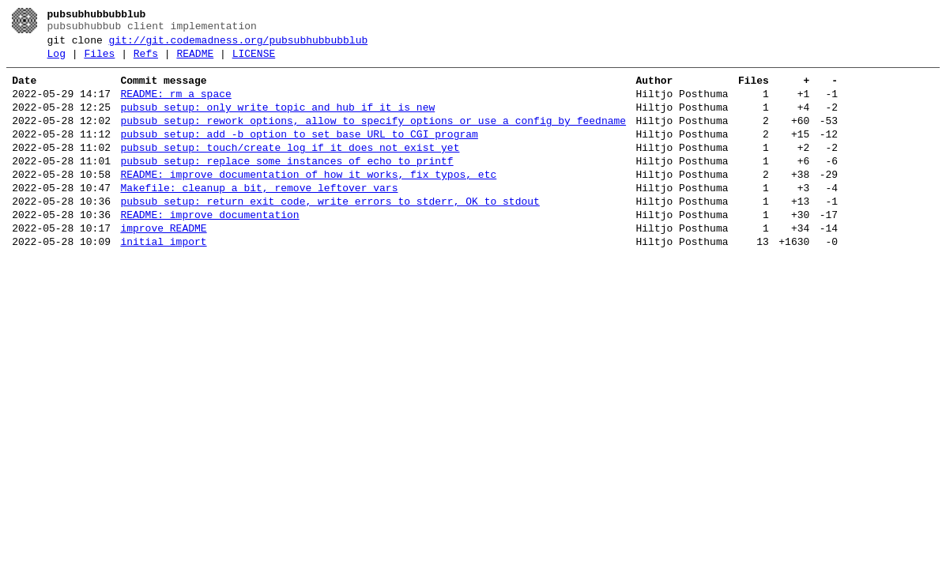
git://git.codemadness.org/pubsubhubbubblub (238, 45)
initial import (163, 280)
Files (99, 61)
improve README (163, 264)
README (194, 61)
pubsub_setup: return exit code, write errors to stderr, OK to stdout (329, 232)
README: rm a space (175, 106)
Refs (146, 61)
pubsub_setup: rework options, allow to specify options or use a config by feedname (373, 137)
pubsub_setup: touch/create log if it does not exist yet (289, 169)
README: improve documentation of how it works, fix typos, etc (308, 201)
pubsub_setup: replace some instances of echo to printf (286, 185)
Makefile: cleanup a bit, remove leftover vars (259, 216)
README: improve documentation (209, 248)
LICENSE (254, 61)
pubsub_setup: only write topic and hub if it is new (277, 122)
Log (56, 61)
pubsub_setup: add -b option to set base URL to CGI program (298, 153)
